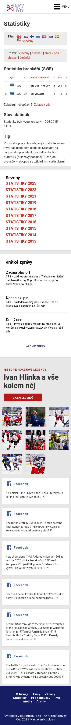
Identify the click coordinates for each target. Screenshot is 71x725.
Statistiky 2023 (21, 190)
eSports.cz (27, 716)
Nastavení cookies (42, 719)
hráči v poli (52, 53)
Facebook (21, 484)
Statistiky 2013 (21, 241)
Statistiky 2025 (21, 183)
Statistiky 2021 (21, 196)
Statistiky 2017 (21, 215)
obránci (12, 57)
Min (60, 77)
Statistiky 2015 (21, 228)
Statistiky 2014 (21, 235)
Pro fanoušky (40, 698)
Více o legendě (23, 397)
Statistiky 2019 (21, 202)
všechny (28, 41)
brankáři (37, 53)
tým (12, 77)
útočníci (25, 57)
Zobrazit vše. (42, 104)
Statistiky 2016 (21, 222)
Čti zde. (41, 305)
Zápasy (50, 694)
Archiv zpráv (35, 346)
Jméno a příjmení (39, 77)
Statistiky (20, 698)
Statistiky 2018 (21, 209)
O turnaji (22, 694)
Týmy (36, 694)
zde (30, 284)
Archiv (41, 701)
